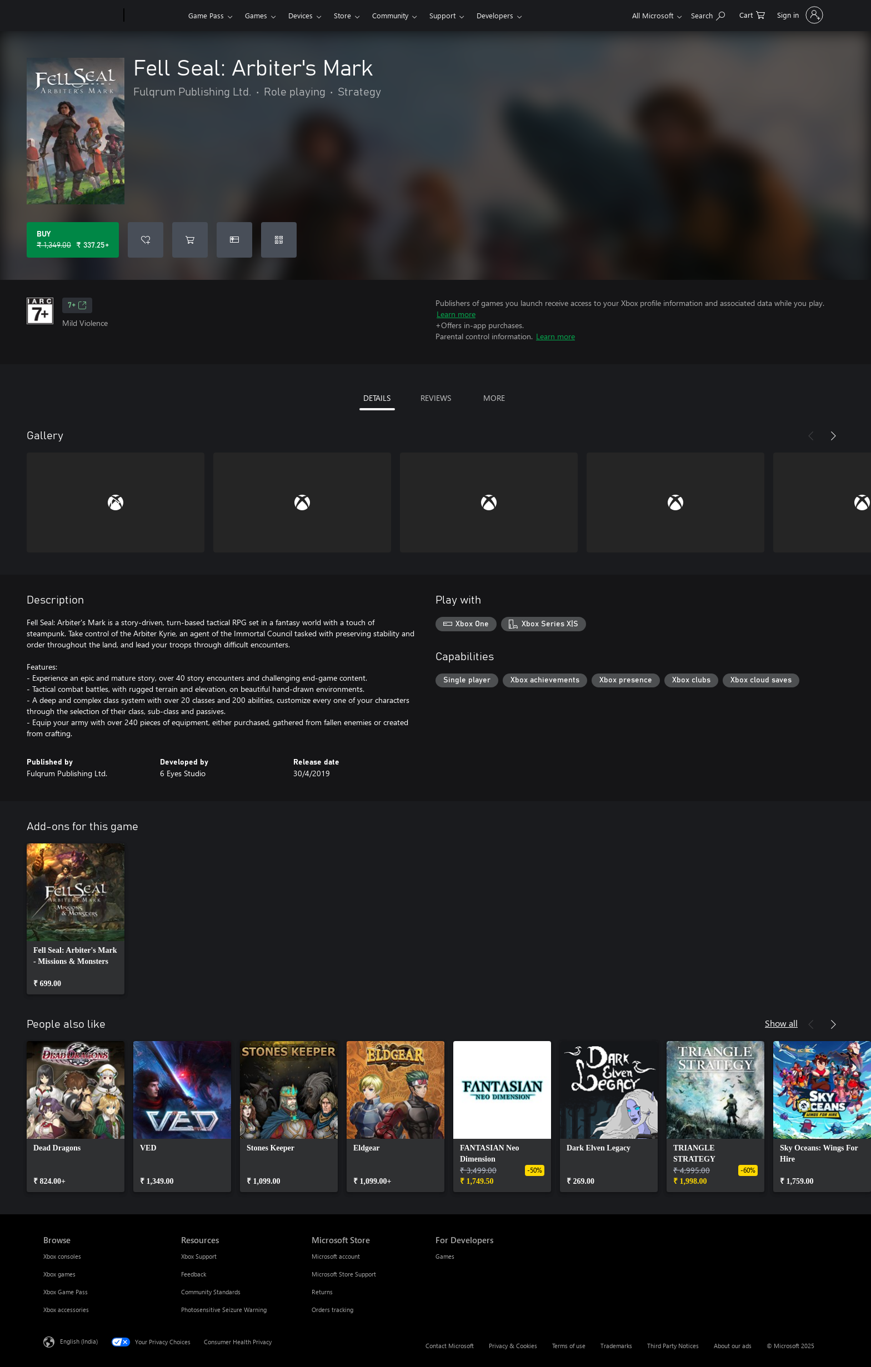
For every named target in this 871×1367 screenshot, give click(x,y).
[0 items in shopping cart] (752, 14)
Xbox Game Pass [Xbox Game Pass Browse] (65, 1291)
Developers (495, 15)
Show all (781, 1023)
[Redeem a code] (279, 240)
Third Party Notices (673, 1345)
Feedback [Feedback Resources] (193, 1274)
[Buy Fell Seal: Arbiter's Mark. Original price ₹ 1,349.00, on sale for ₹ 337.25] (73, 240)
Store (342, 15)
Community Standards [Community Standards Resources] (211, 1291)
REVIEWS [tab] (436, 398)
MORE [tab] (494, 398)
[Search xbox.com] (708, 14)
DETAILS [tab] (377, 398)
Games (256, 15)
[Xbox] (154, 16)
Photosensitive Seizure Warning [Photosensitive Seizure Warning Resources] (224, 1309)
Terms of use (568, 1345)
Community (390, 15)
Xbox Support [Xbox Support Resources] (199, 1256)
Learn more (456, 314)
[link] (75, 918)
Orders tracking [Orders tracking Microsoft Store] (332, 1309)
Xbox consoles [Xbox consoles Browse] (62, 1256)
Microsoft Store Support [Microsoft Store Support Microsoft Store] (344, 1274)
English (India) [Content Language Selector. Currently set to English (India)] (79, 1341)
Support (442, 15)
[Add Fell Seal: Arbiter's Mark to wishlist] (145, 240)
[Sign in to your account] (799, 15)
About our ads (733, 1345)
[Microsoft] (81, 16)
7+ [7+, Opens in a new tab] (77, 305)
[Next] (833, 436)
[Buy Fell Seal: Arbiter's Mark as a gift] (234, 240)
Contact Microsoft (450, 1345)
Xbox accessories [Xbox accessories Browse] (66, 1309)
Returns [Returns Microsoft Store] (322, 1291)
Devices (300, 15)
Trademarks (616, 1345)
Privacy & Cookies (513, 1345)
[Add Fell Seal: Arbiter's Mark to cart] (190, 240)
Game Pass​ (206, 15)
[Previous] (811, 436)
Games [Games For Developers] (445, 1256)
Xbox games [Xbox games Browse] (59, 1274)
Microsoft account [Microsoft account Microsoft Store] (336, 1256)
